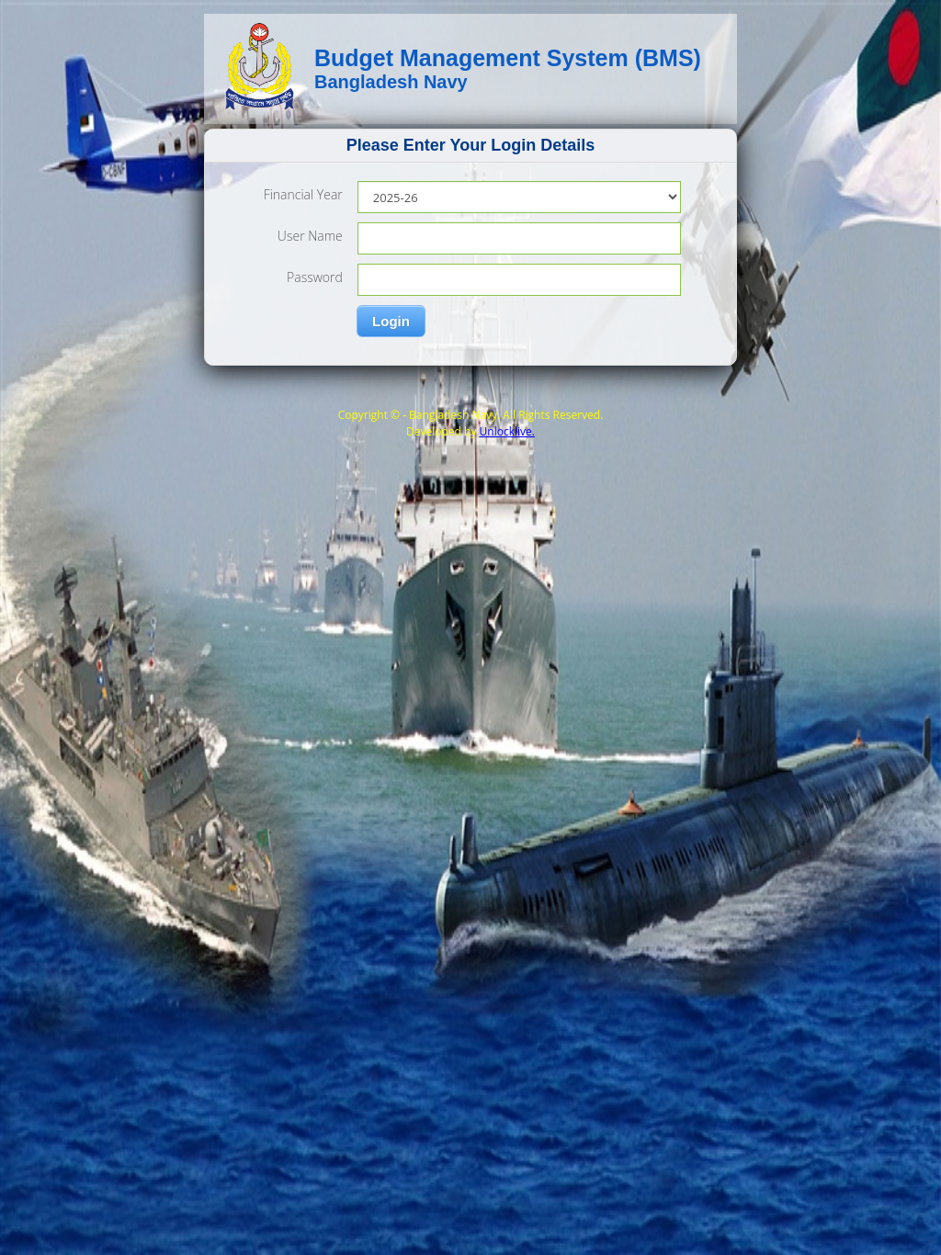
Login (391, 321)
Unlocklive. (507, 431)
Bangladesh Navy (391, 82)
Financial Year (303, 194)
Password (315, 277)
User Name (310, 235)
